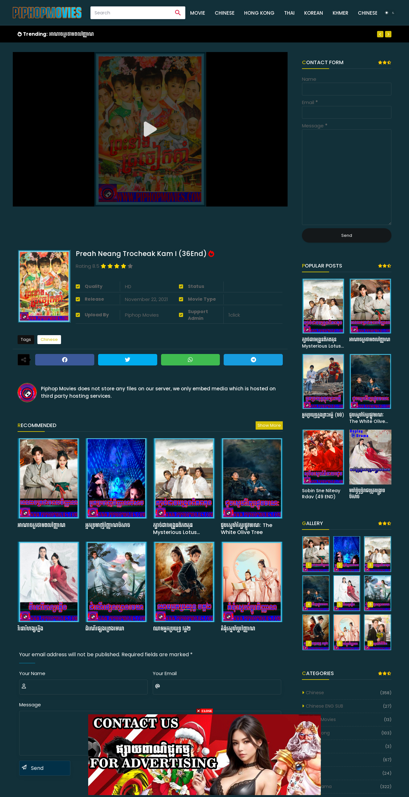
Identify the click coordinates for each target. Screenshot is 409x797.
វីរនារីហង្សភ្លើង (30, 628)
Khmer (340, 13)
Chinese (225, 13)
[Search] (131, 12)
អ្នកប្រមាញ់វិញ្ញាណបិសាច (107, 525)
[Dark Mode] (389, 13)
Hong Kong (259, 13)
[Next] (388, 34)
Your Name (32, 673)
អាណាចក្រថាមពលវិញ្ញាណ (71, 34)
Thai (289, 13)
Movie (197, 13)
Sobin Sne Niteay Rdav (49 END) (321, 494)
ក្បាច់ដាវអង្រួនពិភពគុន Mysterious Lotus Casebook (175, 529)
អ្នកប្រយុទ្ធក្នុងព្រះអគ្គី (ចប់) (323, 415)
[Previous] (380, 34)
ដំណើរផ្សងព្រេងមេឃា (104, 628)
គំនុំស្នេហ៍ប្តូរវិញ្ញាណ (238, 628)
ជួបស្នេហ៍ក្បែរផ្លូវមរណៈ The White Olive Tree (246, 529)
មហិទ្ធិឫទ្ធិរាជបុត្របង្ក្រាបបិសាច (367, 494)
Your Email (165, 673)
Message (30, 704)
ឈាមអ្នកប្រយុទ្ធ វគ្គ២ (172, 628)
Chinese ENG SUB (324, 706)
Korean (313, 13)
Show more (269, 425)
